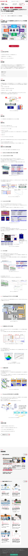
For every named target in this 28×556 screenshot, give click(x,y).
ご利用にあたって (5, 552)
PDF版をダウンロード (14, 46)
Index (0, 8)
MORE (25, 454)
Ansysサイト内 (13, 1)
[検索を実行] (26, 1)
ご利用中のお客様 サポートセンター (14, 4)
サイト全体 (16, 1)
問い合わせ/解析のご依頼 (21, 4)
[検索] (22, 1)
